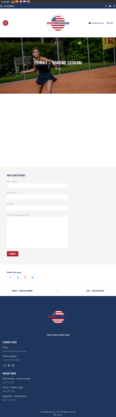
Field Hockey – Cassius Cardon (17, 378)
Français (20, 1)
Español (16, 1)
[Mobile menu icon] (5, 23)
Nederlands (24, 1)
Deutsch (13, 1)
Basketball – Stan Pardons (15, 396)
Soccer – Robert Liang (13, 387)
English (28, 1)
